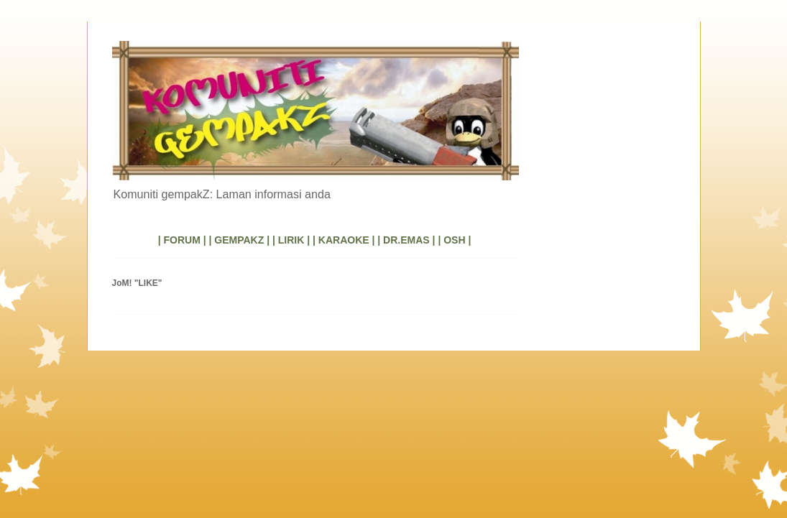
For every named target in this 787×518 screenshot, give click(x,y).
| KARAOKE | (343, 240)
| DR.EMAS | (406, 240)
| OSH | (454, 240)
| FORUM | (182, 240)
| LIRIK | (291, 240)
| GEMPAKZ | (239, 240)
